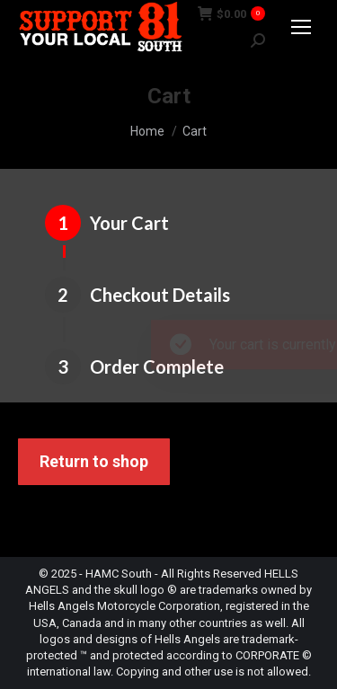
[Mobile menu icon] (301, 27)
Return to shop (94, 461)
